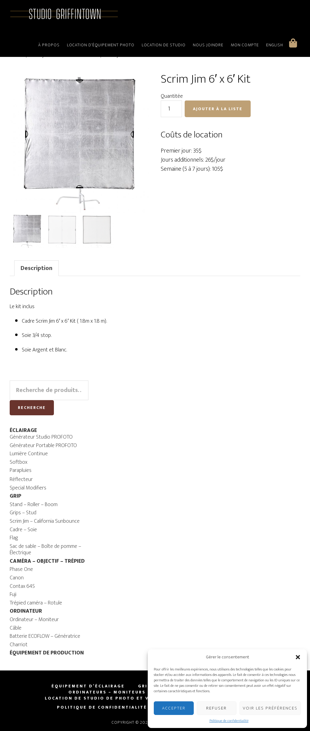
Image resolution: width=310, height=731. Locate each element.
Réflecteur (21, 479)
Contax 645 (22, 585)
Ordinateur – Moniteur (34, 619)
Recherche (32, 407)
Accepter (174, 708)
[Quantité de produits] (171, 108)
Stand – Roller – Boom (34, 504)
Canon (17, 577)
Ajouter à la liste (217, 108)
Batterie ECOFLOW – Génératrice (45, 635)
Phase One (21, 569)
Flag (14, 537)
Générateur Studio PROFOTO (41, 436)
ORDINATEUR (26, 610)
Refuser (216, 708)
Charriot (19, 644)
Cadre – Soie (23, 529)
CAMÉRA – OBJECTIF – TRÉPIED (47, 560)
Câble (15, 627)
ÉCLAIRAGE (23, 430)
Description (36, 268)
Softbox (18, 461)
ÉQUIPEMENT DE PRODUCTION (47, 652)
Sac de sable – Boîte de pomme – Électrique (45, 549)
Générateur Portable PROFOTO (43, 444)
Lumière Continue (29, 453)
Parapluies (20, 470)
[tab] (36, 268)
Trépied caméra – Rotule (36, 602)
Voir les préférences (270, 708)
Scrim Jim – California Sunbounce (45, 520)
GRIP (15, 495)
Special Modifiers (28, 487)
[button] (298, 657)
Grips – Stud (23, 512)
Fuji (13, 594)
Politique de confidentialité (229, 720)
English (274, 44)
